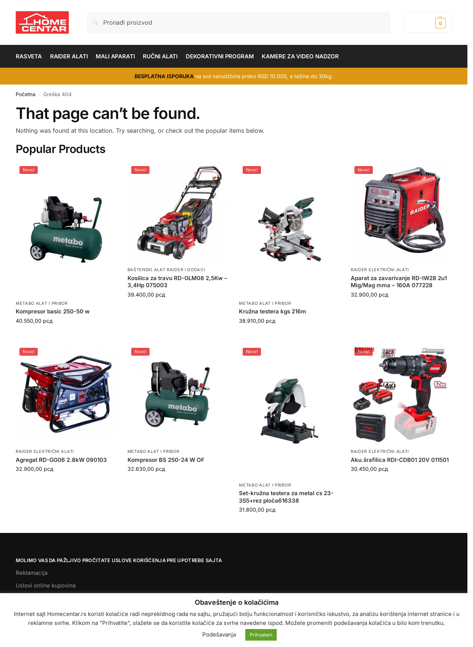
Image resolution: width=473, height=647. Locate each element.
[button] (427, 22)
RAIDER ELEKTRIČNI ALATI (380, 269)
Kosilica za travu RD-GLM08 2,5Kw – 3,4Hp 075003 (177, 282)
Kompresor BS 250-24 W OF (166, 459)
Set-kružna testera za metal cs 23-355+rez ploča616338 (286, 497)
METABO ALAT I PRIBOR (42, 303)
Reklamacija (31, 572)
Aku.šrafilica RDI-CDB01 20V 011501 (400, 459)
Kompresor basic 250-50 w (53, 311)
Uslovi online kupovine (46, 585)
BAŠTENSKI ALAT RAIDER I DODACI (166, 269)
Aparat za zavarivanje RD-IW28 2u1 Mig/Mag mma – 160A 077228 (399, 282)
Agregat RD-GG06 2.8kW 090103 (61, 459)
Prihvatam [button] (261, 635)
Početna (26, 94)
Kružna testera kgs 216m (272, 311)
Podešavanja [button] (219, 634)
